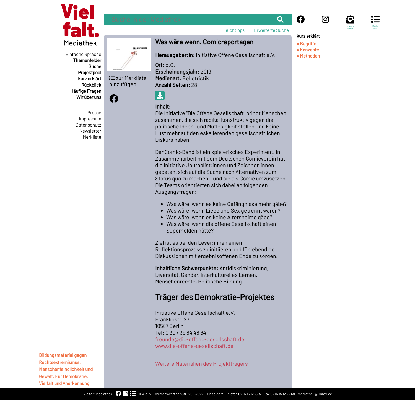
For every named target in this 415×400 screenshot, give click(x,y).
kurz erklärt (89, 78)
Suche (95, 66)
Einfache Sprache (83, 54)
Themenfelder (87, 60)
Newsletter (90, 130)
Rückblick (91, 84)
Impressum (90, 118)
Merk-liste (375, 25)
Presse (94, 112)
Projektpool (89, 72)
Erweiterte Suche (271, 30)
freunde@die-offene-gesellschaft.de (199, 339)
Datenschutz (88, 124)
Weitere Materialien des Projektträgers (201, 363)
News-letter (350, 25)
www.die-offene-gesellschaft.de (194, 345)
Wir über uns (88, 97)
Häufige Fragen (85, 91)
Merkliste (92, 137)
